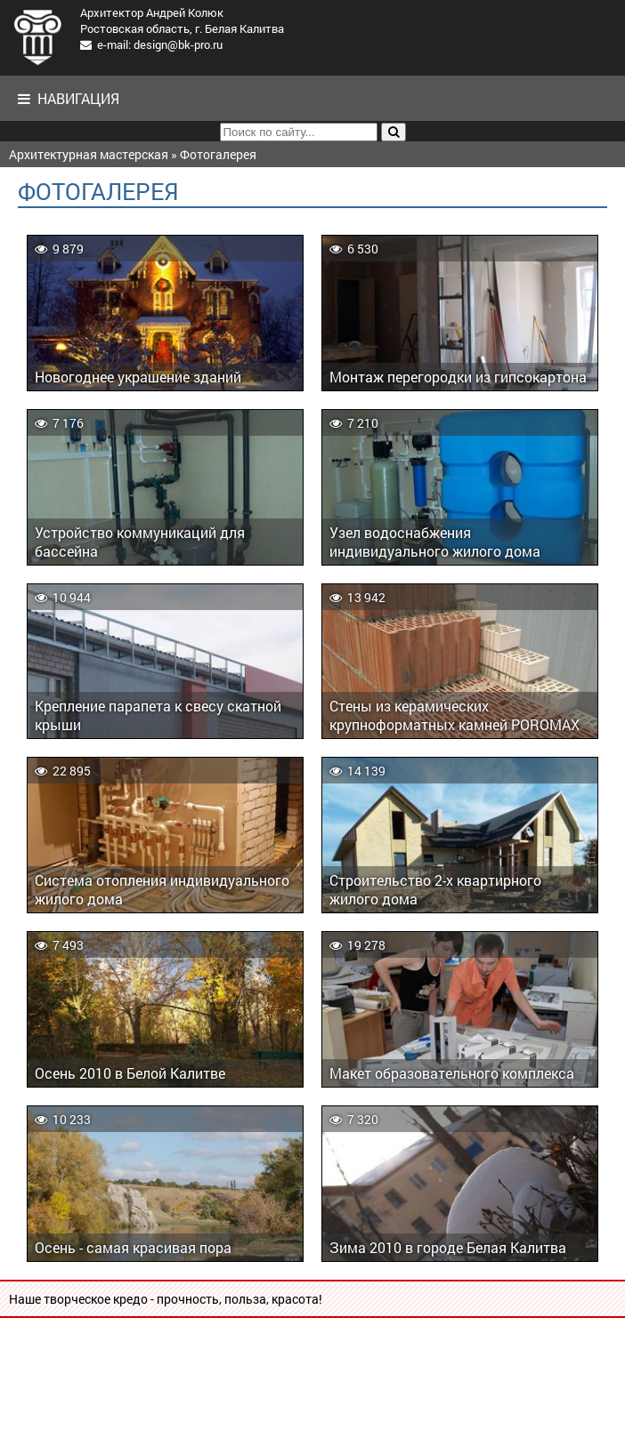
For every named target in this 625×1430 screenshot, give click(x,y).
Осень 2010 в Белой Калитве (130, 1073)
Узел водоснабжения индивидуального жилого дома (434, 541)
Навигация (68, 98)
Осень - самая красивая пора (133, 1247)
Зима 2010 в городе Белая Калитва (447, 1247)
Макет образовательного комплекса (451, 1073)
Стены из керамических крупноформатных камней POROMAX (454, 715)
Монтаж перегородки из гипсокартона (458, 376)
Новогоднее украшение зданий (138, 376)
